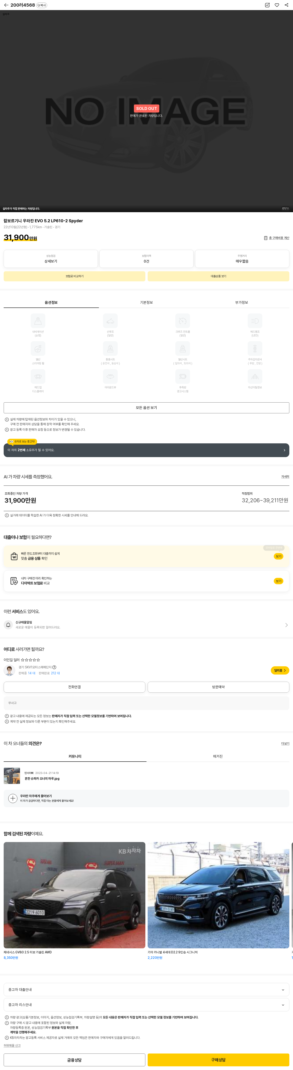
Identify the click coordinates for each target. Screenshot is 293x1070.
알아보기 (146, 556)
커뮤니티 (75, 756)
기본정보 (146, 302)
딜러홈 (278, 670)
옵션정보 (51, 302)
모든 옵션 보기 (146, 408)
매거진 (218, 756)
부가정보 (241, 302)
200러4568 (29, 5)
